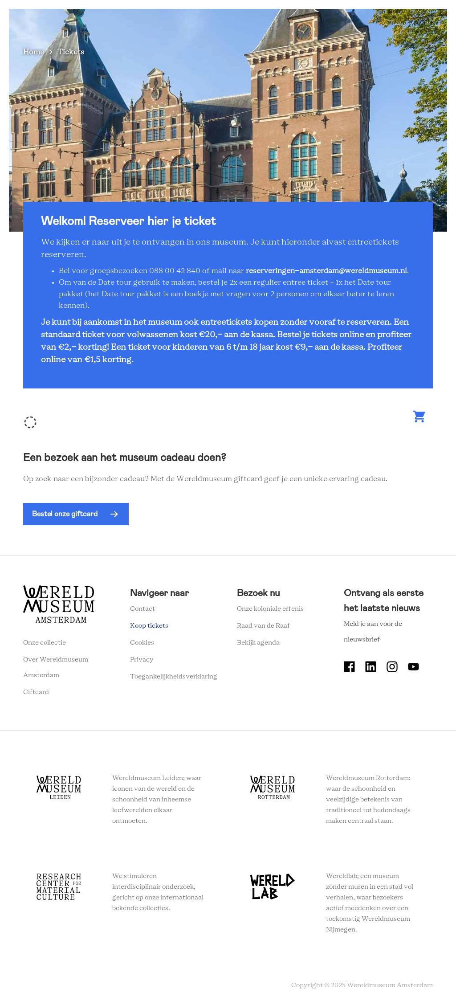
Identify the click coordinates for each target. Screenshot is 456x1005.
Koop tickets (149, 626)
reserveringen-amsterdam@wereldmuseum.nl (326, 270)
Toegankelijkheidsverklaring (173, 677)
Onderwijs (294, 17)
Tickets (335, 17)
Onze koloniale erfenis (270, 609)
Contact (142, 609)
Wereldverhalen (240, 17)
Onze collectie (44, 643)
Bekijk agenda (258, 643)
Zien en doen (124, 17)
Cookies (142, 643)
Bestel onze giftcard (65, 514)
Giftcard (36, 692)
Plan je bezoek (180, 17)
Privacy (142, 660)
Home (33, 52)
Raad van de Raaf (263, 626)
